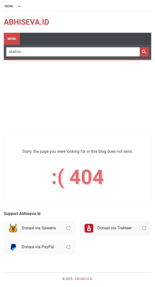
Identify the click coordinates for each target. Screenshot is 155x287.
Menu (12, 39)
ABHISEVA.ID (26, 22)
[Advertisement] (77, 100)
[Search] (73, 51)
